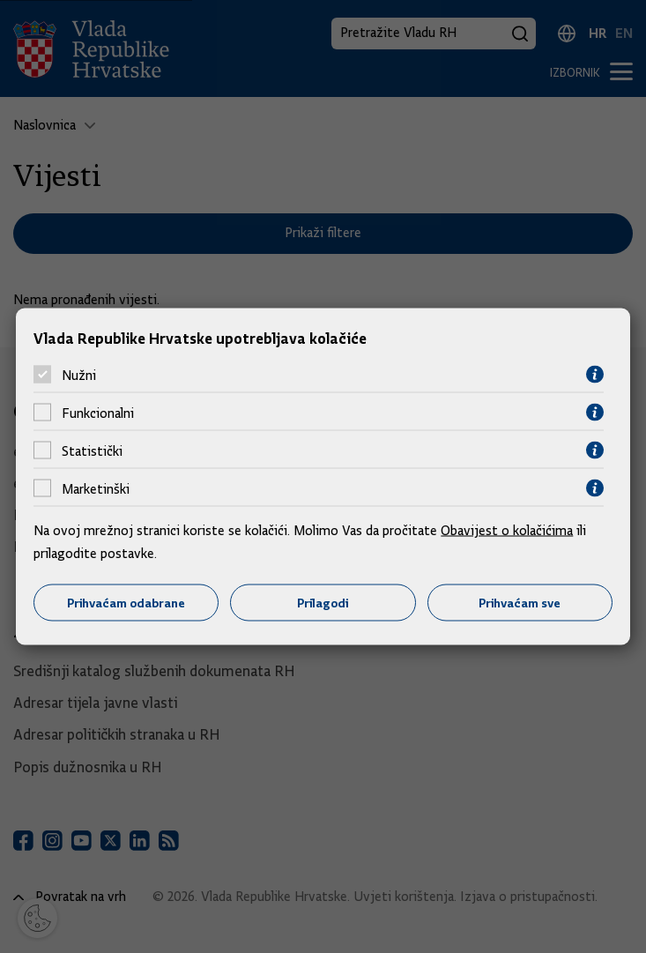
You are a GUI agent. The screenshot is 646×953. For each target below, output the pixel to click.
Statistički (92, 450)
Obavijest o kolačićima (507, 531)
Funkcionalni (98, 413)
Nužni (79, 375)
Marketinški (96, 488)
